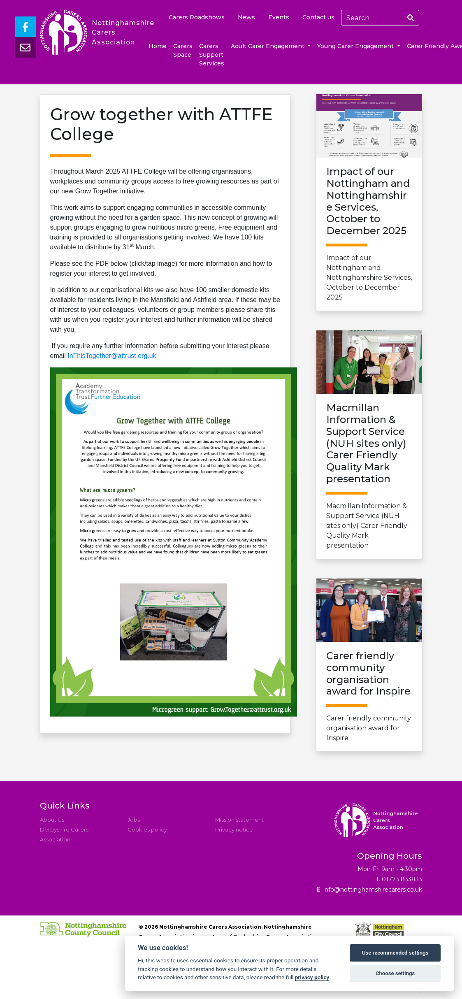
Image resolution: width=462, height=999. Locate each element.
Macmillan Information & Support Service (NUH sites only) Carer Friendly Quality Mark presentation (369, 475)
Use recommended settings (395, 953)
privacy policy (312, 977)
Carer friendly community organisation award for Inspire (369, 696)
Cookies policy (147, 829)
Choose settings (395, 973)
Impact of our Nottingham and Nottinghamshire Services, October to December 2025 (369, 233)
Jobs (134, 819)
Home (158, 46)
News (246, 17)
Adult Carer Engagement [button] (268, 46)
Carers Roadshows (197, 17)
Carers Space (183, 50)
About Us (52, 819)
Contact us (318, 17)
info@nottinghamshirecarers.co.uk (372, 889)
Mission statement (239, 819)
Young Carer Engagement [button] (356, 46)
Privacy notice (234, 829)
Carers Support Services (211, 54)
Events (278, 17)
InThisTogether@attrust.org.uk (111, 355)
